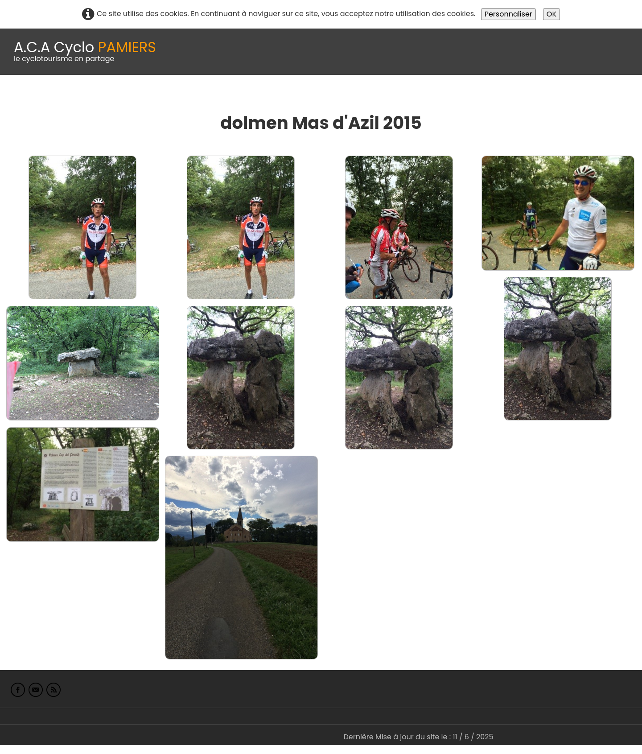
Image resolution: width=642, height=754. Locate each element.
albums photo (383, 97)
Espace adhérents (304, 97)
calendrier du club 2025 (131, 97)
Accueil (20, 97)
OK (551, 14)
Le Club (59, 97)
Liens (434, 97)
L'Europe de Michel (488, 97)
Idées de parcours (223, 97)
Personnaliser (508, 14)
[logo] (85, 52)
